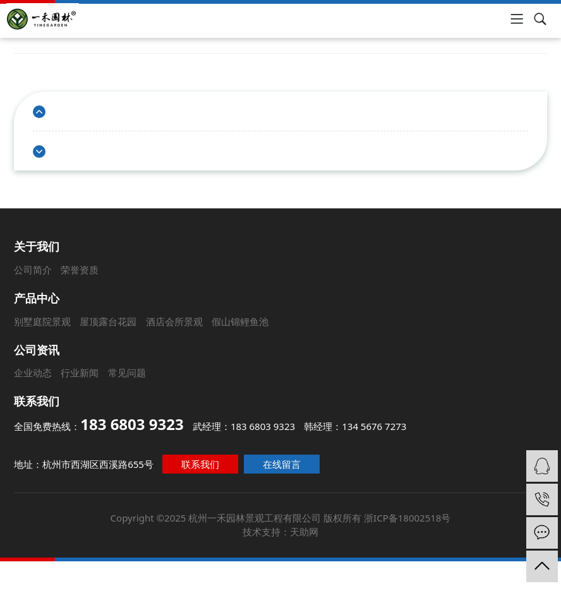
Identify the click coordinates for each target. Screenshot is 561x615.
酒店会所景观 (172, 319)
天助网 (303, 524)
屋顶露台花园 (104, 319)
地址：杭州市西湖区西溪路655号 (88, 462)
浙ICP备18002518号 (401, 511)
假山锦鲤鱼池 (239, 319)
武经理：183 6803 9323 (243, 425)
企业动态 (32, 372)
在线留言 (282, 462)
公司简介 (23, 266)
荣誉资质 (72, 266)
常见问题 (126, 372)
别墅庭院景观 (37, 319)
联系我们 (202, 462)
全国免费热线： (101, 423)
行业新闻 (79, 372)
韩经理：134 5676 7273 (355, 425)
